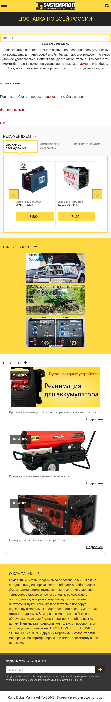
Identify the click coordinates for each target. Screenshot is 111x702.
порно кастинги (53, 96)
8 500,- (35, 216)
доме (84, 63)
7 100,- (76, 216)
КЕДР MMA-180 (24, 205)
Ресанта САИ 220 (67, 205)
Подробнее (94, 419)
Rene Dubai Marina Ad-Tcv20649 (31, 697)
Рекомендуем (19, 136)
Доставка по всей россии (55, 19)
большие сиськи (12, 110)
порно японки (10, 83)
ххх (2, 123)
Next (97, 194)
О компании (23, 574)
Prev (14, 194)
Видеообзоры (19, 247)
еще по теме (93, 697)
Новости (14, 363)
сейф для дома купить (55, 44)
